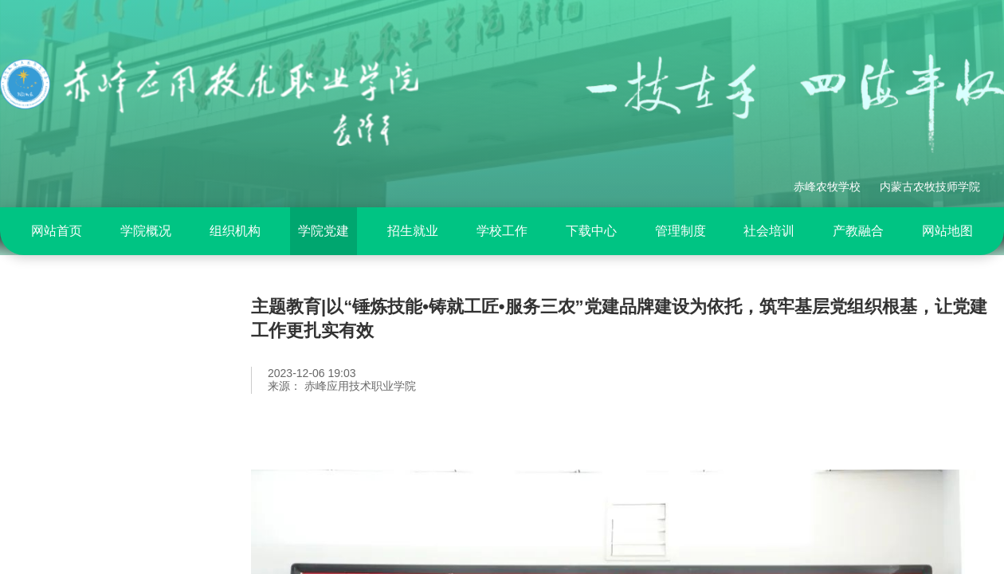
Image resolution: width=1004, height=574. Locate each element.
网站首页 (56, 231)
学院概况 (145, 231)
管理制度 (680, 231)
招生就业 (412, 231)
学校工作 (502, 231)
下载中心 (591, 231)
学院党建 (323, 231)
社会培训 (768, 231)
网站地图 (947, 231)
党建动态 (60, 488)
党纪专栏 (60, 406)
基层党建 (60, 528)
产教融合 (858, 231)
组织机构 (235, 231)
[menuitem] (56, 231)
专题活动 (60, 447)
